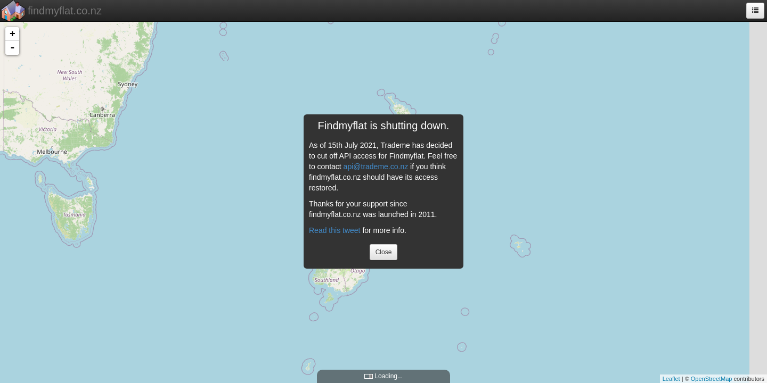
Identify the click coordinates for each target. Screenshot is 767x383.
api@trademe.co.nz (376, 166)
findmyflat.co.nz (65, 10)
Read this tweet (335, 230)
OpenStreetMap (711, 379)
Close (384, 252)
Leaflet (671, 379)
